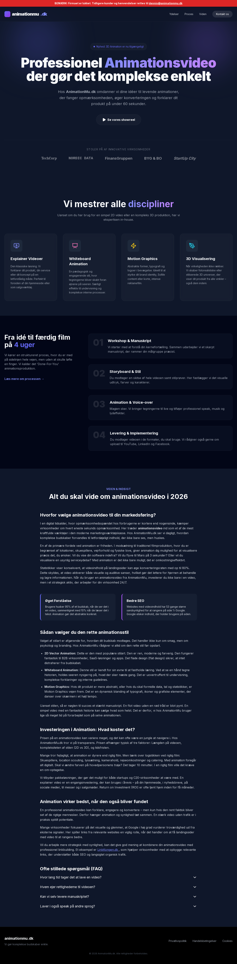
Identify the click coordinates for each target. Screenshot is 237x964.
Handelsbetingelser (204, 940)
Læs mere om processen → (24, 379)
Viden (202, 14)
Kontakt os (222, 14)
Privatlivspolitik (178, 940)
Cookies (227, 940)
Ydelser (174, 14)
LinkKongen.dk (108, 850)
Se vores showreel (118, 120)
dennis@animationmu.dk (165, 3)
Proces (189, 14)
